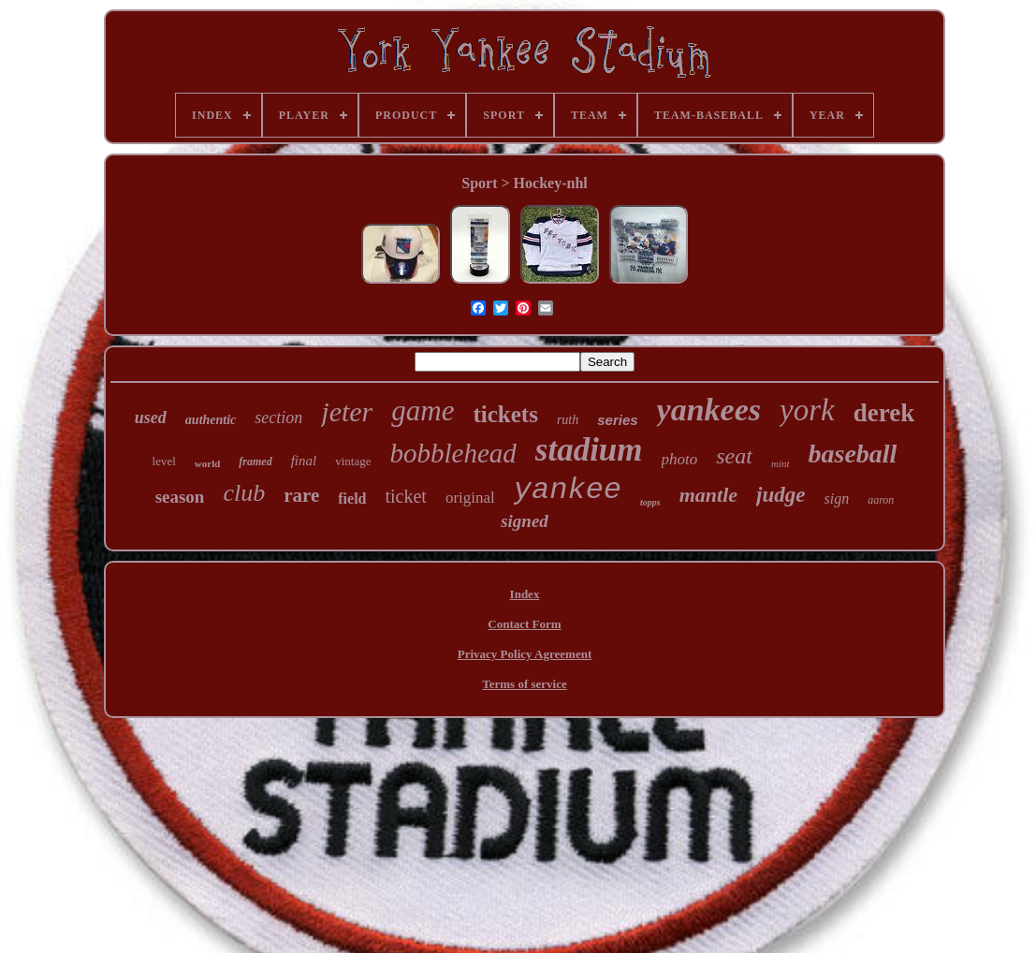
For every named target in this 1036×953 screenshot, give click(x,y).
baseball (853, 453)
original (470, 497)
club (244, 492)
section (278, 417)
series (617, 420)
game (422, 410)
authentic (210, 420)
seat (734, 456)
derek (884, 413)
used (151, 417)
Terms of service (524, 684)
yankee (567, 490)
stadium (589, 450)
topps (650, 502)
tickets (505, 414)
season (180, 496)
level (164, 461)
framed (255, 461)
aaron (881, 499)
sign (836, 498)
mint (780, 463)
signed (524, 521)
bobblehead (452, 453)
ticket (406, 496)
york (807, 410)
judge (780, 494)
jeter (346, 411)
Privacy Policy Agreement (524, 654)
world (208, 463)
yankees (709, 409)
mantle (708, 494)
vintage (353, 461)
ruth (567, 420)
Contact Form (524, 624)
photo (680, 459)
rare (301, 495)
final (304, 460)
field (352, 498)
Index (525, 594)
